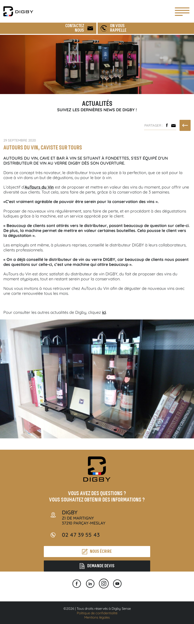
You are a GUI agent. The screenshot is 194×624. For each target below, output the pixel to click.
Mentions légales (97, 617)
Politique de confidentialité (97, 613)
